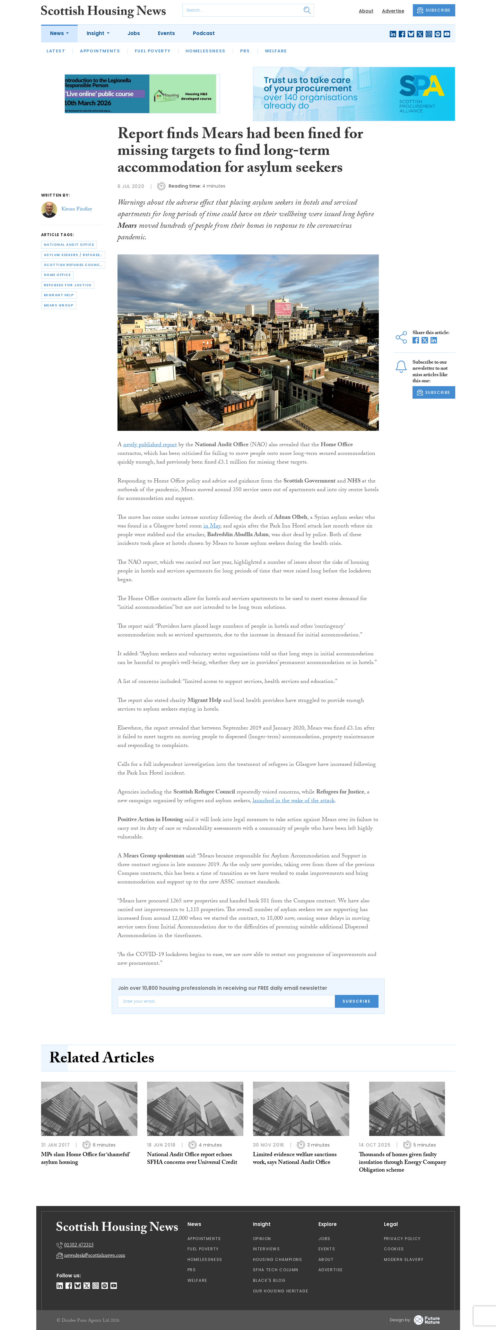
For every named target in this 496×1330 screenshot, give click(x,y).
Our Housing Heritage (281, 1291)
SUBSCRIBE (434, 10)
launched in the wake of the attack (294, 801)
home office (57, 274)
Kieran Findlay (76, 209)
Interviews (266, 1249)
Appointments (100, 51)
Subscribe (357, 1001)
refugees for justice (67, 285)
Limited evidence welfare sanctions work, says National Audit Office (295, 1159)
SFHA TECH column (276, 1269)
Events (166, 33)
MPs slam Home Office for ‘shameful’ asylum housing (85, 1159)
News (57, 33)
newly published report (150, 445)
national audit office (69, 244)
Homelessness (206, 51)
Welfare (276, 51)
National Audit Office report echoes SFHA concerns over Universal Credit (192, 1159)
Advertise (393, 11)
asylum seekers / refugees (73, 255)
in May (212, 527)
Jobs (133, 33)
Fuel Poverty (153, 51)
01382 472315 (79, 1245)
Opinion (262, 1238)
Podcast (204, 33)
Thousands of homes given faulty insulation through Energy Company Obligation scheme (402, 1163)
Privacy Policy (402, 1238)
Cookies (394, 1249)
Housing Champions (277, 1259)
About (366, 11)
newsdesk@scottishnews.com (94, 1256)
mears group (59, 305)
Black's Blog (269, 1280)
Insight (96, 33)
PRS (245, 51)
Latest (56, 51)
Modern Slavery (404, 1259)
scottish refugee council (74, 264)
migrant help (59, 295)
